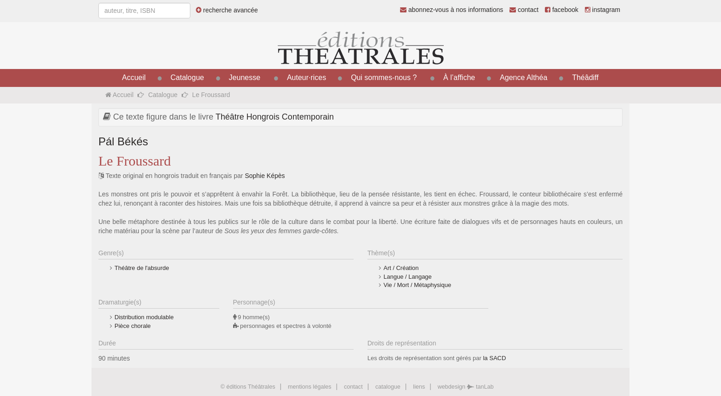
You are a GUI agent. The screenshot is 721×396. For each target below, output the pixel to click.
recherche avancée (227, 10)
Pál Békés (123, 141)
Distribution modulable (144, 317)
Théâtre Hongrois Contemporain (275, 116)
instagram (602, 9)
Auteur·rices (306, 77)
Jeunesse (245, 77)
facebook (561, 9)
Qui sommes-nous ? (384, 77)
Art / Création (401, 267)
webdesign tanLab (466, 387)
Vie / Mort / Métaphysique (417, 284)
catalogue (388, 387)
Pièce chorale (132, 325)
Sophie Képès (265, 175)
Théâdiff (585, 77)
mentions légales (310, 387)
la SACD (494, 358)
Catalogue (187, 77)
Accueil (134, 77)
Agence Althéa (523, 77)
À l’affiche (459, 77)
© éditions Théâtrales (247, 387)
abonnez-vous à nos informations (451, 9)
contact (523, 9)
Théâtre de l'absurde (141, 267)
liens (419, 387)
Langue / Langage (407, 276)
